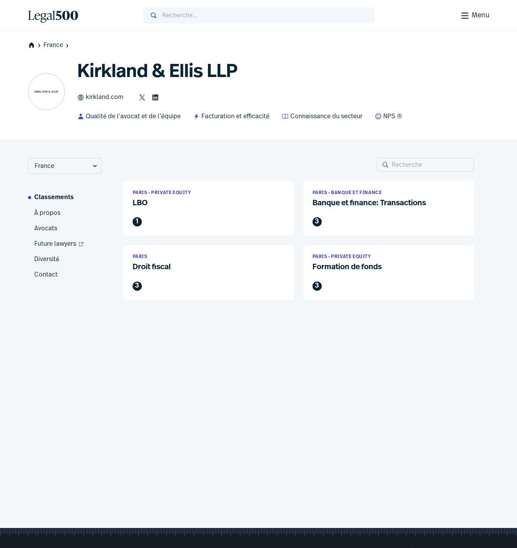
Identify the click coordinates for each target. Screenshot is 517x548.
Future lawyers (59, 244)
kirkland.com (100, 97)
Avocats (45, 228)
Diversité (46, 259)
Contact (46, 274)
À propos (47, 213)
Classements (54, 197)
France (56, 45)
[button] (209, 208)
